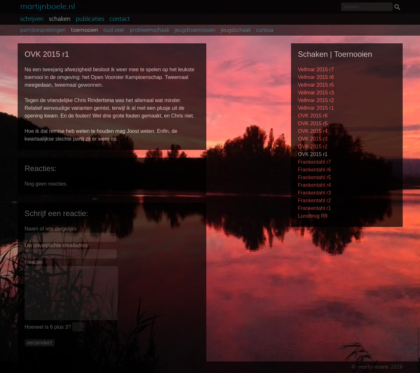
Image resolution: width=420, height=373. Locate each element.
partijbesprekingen (43, 30)
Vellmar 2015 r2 (316, 100)
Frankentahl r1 (314, 208)
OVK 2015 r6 (313, 115)
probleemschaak (149, 30)
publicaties (90, 19)
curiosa (264, 30)
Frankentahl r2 (314, 200)
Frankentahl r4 (314, 185)
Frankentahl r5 (314, 177)
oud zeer (113, 30)
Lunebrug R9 (313, 216)
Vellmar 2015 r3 (316, 92)
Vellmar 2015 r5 (316, 85)
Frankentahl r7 (314, 162)
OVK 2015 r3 (313, 139)
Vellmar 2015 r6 (316, 77)
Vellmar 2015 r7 (316, 69)
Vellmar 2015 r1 (316, 108)
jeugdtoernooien (195, 30)
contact (119, 19)
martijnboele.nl (47, 5)
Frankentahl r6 (314, 169)
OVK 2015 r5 (313, 123)
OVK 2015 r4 (313, 131)
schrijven (32, 19)
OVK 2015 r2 (313, 146)
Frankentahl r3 (314, 192)
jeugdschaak (236, 30)
